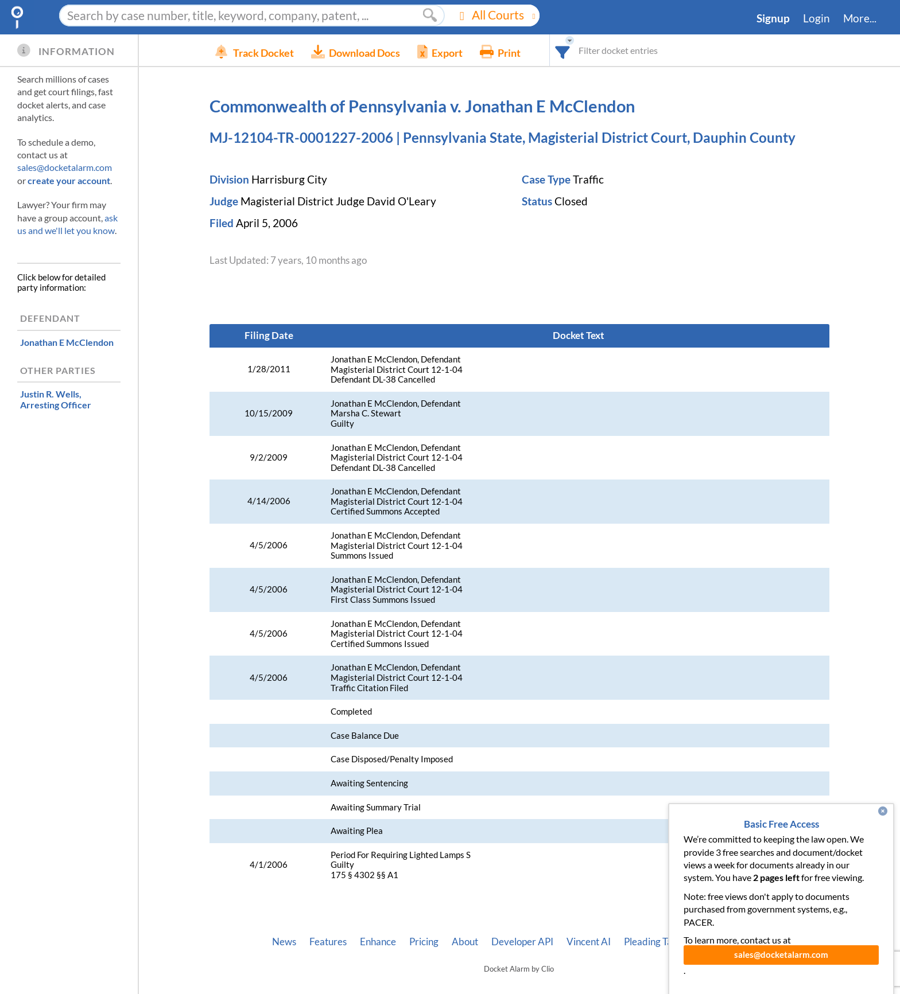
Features (328, 942)
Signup (773, 18)
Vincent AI (589, 942)
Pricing (424, 942)
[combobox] (580, 50)
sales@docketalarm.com (64, 167)
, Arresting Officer (55, 399)
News (284, 942)
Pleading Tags (652, 942)
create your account (69, 180)
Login (816, 18)
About (465, 942)
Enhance (378, 942)
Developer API (522, 942)
